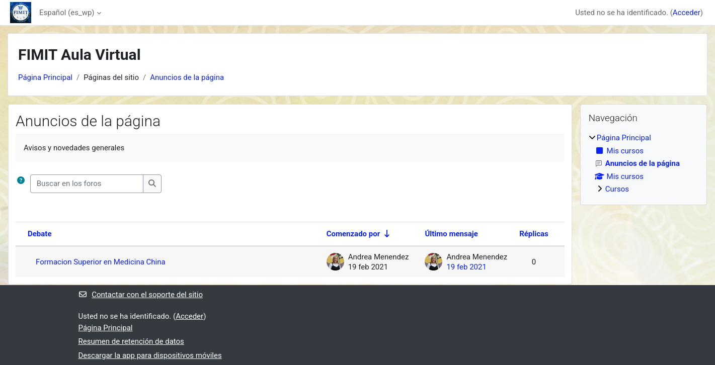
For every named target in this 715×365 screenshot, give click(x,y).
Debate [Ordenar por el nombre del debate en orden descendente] (40, 233)
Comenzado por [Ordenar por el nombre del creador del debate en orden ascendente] (353, 233)
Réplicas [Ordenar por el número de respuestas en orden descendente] (533, 233)
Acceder (686, 12)
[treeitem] (643, 163)
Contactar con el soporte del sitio (140, 294)
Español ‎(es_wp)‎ (67, 12)
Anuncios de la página (187, 77)
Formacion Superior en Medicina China (101, 261)
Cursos (617, 189)
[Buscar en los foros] (86, 183)
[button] (23, 183)
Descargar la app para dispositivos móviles (150, 355)
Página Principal (45, 77)
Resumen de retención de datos (131, 341)
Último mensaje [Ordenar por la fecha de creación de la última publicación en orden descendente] (451, 233)
